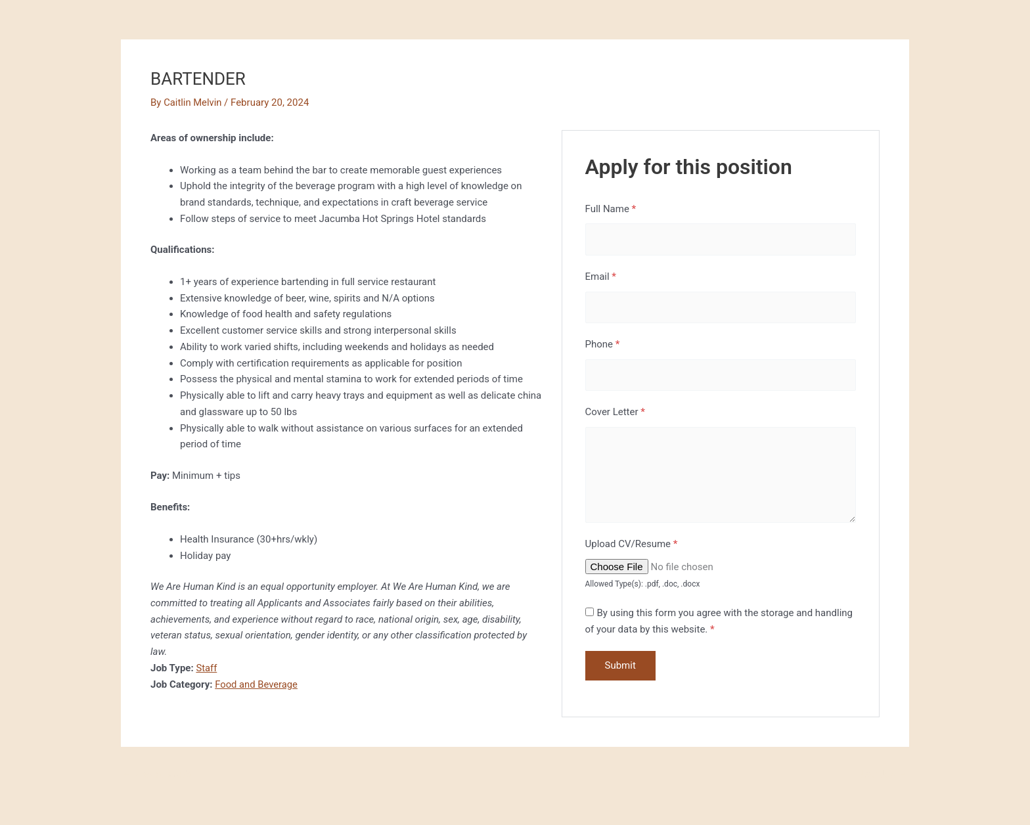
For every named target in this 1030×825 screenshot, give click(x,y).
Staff (206, 668)
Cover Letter (615, 414)
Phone (602, 345)
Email (601, 277)
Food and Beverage (257, 684)
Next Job (882, 777)
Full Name (611, 209)
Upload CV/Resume (631, 547)
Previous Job (156, 777)
